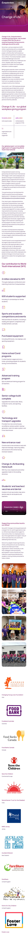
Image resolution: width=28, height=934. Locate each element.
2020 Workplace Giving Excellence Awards (13, 198)
